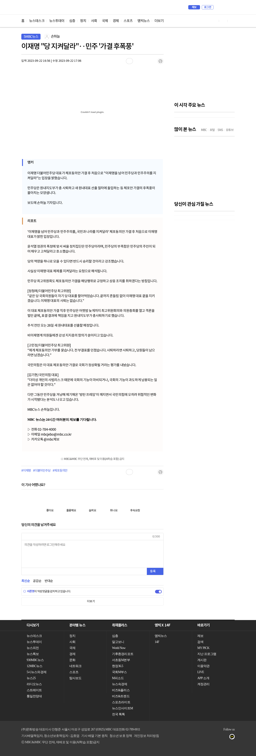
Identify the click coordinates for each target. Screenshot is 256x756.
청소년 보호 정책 (121, 736)
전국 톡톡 (118, 714)
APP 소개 (203, 678)
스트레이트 (34, 690)
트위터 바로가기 (231, 21)
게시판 (201, 660)
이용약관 (203, 666)
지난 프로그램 (206, 654)
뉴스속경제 (119, 684)
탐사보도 (75, 678)
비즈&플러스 (121, 690)
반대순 (49, 581)
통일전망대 (34, 696)
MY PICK (223, 7)
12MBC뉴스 (34, 666)
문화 (72, 660)
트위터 (226, 737)
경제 (116, 21)
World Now (119, 648)
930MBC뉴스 (35, 660)
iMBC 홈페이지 (231, 7)
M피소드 (118, 678)
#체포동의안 (60, 471)
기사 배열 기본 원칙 (94, 736)
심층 (72, 21)
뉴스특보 (33, 654)
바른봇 (28, 591)
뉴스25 (31, 678)
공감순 (37, 581)
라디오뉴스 (34, 684)
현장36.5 (117, 666)
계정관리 (203, 684)
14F (157, 642)
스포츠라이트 (121, 702)
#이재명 (26, 471)
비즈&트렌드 (121, 696)
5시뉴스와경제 (36, 672)
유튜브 (211, 737)
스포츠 (128, 21)
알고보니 (118, 642)
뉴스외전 (33, 648)
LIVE (200, 672)
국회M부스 (119, 672)
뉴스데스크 (36, 21)
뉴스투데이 (57, 21)
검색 (218, 7)
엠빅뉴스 (143, 21)
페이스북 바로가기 (223, 21)
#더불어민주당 (41, 471)
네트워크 (75, 666)
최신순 (25, 581)
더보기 (159, 21)
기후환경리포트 (122, 654)
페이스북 (218, 737)
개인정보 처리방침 (146, 736)
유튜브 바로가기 (214, 21)
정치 (83, 21)
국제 (105, 21)
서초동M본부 (121, 660)
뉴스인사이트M (122, 708)
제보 (194, 7)
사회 (94, 21)
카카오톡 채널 (233, 737)
